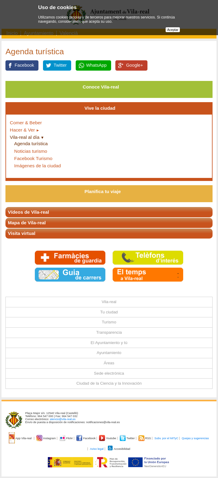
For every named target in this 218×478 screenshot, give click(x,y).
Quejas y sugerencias (195, 438)
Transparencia (109, 332)
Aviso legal (97, 448)
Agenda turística (31, 143)
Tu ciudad (109, 312)
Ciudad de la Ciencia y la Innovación (109, 383)
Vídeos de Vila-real (28, 212)
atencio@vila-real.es (63, 419)
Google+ (134, 65)
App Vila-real (20, 438)
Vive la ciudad (99, 108)
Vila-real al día (25, 137)
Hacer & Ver (22, 129)
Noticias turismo (30, 151)
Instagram (46, 438)
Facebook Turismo (33, 158)
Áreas (109, 363)
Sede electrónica (109, 373)
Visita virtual (21, 233)
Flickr (66, 438)
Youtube (108, 438)
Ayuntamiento (109, 352)
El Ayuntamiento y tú (109, 342)
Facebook (24, 65)
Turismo (109, 322)
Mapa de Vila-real (27, 222)
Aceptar (172, 30)
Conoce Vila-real (101, 86)
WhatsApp (96, 65)
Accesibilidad (118, 448)
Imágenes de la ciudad (37, 165)
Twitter (60, 65)
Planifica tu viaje (102, 191)
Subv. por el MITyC (166, 438)
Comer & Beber (26, 122)
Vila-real (109, 301)
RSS (145, 438)
